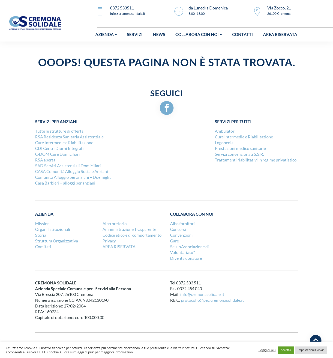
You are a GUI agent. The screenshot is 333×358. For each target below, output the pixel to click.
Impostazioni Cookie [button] (311, 350)
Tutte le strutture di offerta (59, 131)
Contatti (242, 34)
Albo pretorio (114, 223)
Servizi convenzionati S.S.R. (239, 154)
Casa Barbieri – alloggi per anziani (65, 183)
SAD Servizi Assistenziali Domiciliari (68, 166)
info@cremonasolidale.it (202, 294)
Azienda (106, 34)
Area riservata (280, 34)
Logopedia (224, 142)
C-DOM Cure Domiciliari (57, 154)
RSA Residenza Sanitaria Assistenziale (69, 137)
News (159, 34)
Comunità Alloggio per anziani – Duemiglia (73, 177)
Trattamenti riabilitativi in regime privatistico (256, 160)
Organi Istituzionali (52, 229)
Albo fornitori (182, 223)
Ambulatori (225, 131)
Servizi (135, 34)
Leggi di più (267, 350)
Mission (42, 223)
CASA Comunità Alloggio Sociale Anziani (71, 171)
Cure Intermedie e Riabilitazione (64, 142)
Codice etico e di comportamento (132, 235)
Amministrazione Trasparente (129, 229)
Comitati (43, 247)
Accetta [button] (286, 350)
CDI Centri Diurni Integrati (59, 148)
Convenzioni (181, 235)
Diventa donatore (186, 258)
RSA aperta (45, 160)
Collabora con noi (198, 34)
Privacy (109, 241)
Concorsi (178, 229)
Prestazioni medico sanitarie (240, 148)
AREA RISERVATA (118, 247)
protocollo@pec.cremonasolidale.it (212, 300)
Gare (174, 241)
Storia (40, 235)
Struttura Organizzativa (56, 241)
